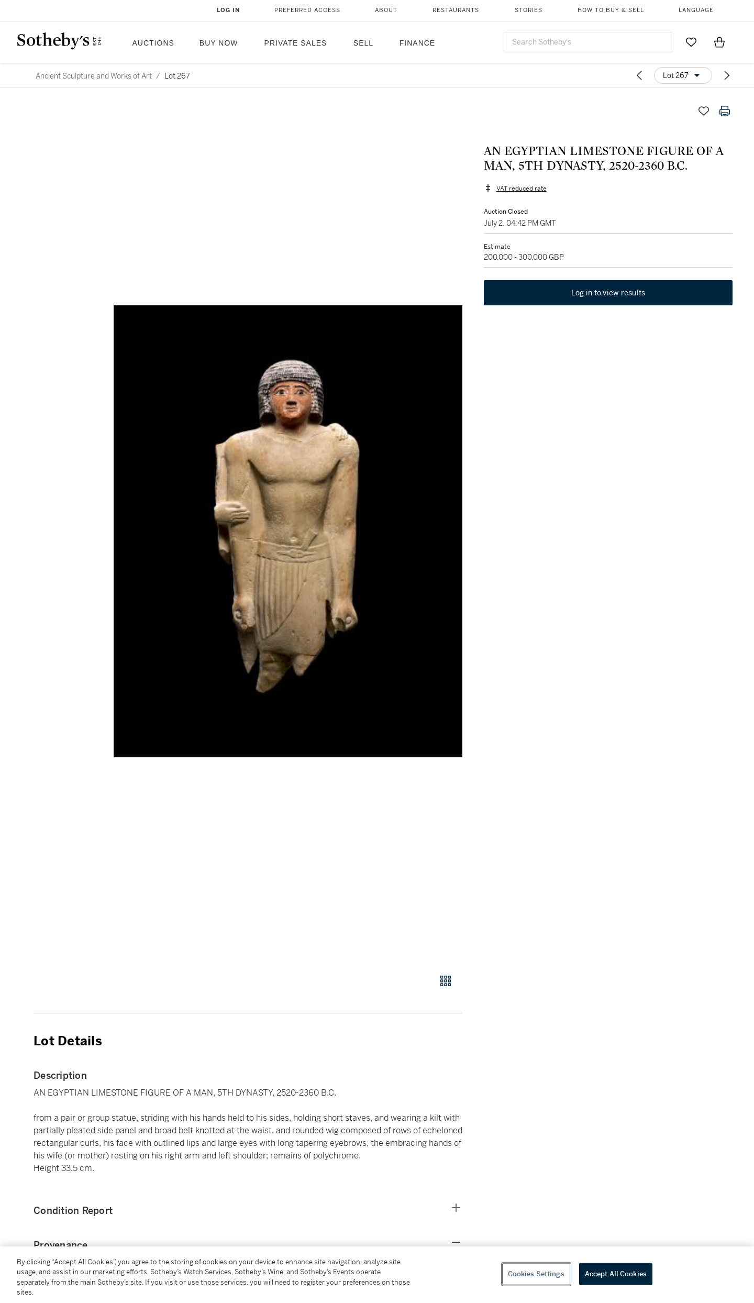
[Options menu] (683, 75)
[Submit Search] (661, 42)
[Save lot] (703, 111)
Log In (228, 10)
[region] (377, 1274)
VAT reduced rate (521, 188)
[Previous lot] (639, 75)
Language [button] (696, 10)
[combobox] (588, 42)
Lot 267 (177, 76)
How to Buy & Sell (611, 10)
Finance (417, 43)
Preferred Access (307, 10)
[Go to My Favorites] (691, 41)
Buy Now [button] (218, 43)
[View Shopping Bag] (719, 41)
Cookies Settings (536, 1273)
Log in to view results (608, 293)
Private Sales (295, 43)
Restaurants (456, 10)
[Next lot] (726, 75)
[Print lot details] (724, 111)
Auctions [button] (153, 43)
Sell (363, 43)
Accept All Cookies (616, 1273)
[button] (288, 531)
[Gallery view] (445, 980)
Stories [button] (528, 10)
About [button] (386, 10)
